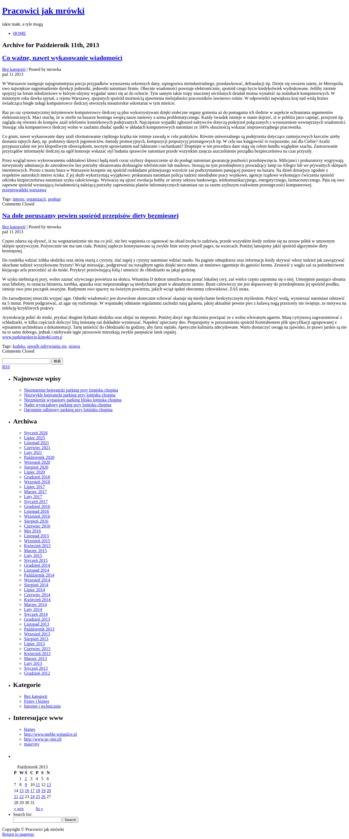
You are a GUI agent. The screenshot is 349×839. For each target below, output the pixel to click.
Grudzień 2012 (37, 673)
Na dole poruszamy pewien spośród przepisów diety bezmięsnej (90, 215)
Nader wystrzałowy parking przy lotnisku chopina (67, 404)
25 (38, 796)
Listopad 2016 (36, 511)
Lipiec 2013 (34, 643)
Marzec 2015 (35, 550)
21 (16, 796)
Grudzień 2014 (37, 565)
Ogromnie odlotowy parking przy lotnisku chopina (68, 409)
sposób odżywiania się (47, 346)
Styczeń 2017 (36, 501)
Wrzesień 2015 (37, 540)
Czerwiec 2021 (37, 447)
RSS (6, 367)
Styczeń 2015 (36, 560)
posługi (54, 199)
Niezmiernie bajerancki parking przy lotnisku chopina (71, 390)
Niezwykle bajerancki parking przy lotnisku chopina (69, 395)
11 (38, 784)
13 (49, 784)
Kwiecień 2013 (37, 653)
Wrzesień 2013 (37, 634)
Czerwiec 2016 (37, 526)
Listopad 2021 (36, 442)
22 (21, 796)
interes (18, 199)
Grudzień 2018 (37, 477)
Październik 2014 (39, 575)
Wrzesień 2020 (37, 462)
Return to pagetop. (18, 834)
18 (38, 790)
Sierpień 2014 (36, 585)
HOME (19, 33)
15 (21, 790)
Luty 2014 (33, 609)
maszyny (32, 744)
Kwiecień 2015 (37, 545)
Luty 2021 (33, 452)
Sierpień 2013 (36, 639)
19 (43, 790)
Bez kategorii (14, 69)
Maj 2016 (32, 531)
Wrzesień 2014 (37, 580)
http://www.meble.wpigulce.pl (50, 734)
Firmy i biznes (36, 701)
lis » (39, 808)
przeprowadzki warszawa (24, 189)
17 (32, 790)
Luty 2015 (33, 555)
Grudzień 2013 (37, 619)
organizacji (36, 199)
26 (43, 796)
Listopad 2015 (36, 536)
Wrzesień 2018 (37, 482)
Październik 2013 (39, 629)
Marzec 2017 (35, 491)
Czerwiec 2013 (37, 648)
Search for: (22, 814)
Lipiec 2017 (34, 486)
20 (49, 790)
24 (32, 796)
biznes (29, 729)
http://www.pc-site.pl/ (43, 739)
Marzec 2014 (35, 604)
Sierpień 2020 (36, 467)
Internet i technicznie (42, 706)
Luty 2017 (33, 496)
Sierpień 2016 (36, 521)
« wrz (19, 808)
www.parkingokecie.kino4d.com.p (32, 337)
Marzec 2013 (35, 658)
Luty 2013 (33, 663)
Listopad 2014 (36, 570)
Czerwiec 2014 (37, 594)
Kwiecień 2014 (37, 599)
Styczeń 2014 (36, 614)
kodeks (19, 346)
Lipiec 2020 (34, 472)
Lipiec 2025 (34, 437)
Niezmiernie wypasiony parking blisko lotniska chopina (73, 400)
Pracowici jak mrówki (43, 11)
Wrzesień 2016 (37, 516)
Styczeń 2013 (36, 668)
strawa (74, 346)
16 (27, 790)
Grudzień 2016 (37, 506)
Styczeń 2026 (36, 433)
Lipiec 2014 (34, 589)
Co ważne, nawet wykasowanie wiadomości (62, 57)
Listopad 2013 (36, 624)
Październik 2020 (39, 457)
